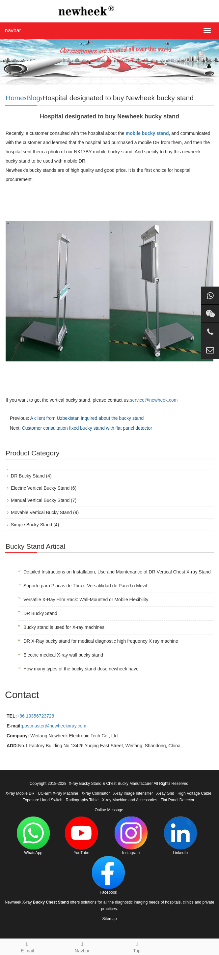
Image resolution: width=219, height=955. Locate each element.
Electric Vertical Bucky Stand (40, 488)
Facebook (108, 875)
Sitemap (109, 918)
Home (15, 98)
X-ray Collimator (95, 793)
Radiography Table (82, 800)
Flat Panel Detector (178, 800)
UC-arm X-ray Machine (58, 793)
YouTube (81, 835)
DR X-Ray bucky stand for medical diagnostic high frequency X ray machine (100, 641)
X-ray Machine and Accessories (129, 800)
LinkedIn (180, 835)
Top (137, 946)
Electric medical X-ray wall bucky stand (63, 655)
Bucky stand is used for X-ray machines (63, 627)
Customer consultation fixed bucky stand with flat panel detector (87, 428)
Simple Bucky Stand (31, 524)
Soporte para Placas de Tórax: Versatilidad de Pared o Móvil (85, 585)
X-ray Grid (165, 793)
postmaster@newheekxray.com (54, 725)
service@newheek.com (154, 400)
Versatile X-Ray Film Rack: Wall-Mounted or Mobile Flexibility (85, 599)
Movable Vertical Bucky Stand (41, 512)
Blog (33, 98)
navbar (13, 30)
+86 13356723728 (35, 716)
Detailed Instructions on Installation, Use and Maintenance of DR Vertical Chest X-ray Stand (117, 571)
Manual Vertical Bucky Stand (40, 500)
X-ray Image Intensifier (133, 793)
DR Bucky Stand (28, 475)
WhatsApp (33, 835)
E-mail (27, 946)
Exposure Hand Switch (42, 800)
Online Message (109, 810)
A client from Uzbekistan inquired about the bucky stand (87, 418)
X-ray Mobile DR (20, 793)
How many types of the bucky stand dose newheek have (80, 668)
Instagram (131, 835)
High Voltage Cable (194, 793)
